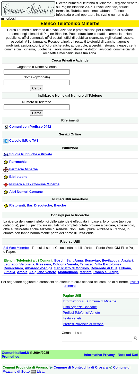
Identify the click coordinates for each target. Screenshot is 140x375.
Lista (41, 371)
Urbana (125, 268)
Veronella (26, 264)
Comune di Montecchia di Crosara (81, 367)
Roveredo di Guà (104, 268)
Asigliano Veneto (42, 272)
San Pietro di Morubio (71, 268)
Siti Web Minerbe (16, 248)
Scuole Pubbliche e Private (30, 154)
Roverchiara (13, 268)
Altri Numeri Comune (26, 192)
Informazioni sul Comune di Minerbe (89, 301)
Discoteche (43, 205)
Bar (29, 205)
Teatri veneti (72, 318)
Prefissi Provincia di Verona (83, 324)
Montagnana (68, 272)
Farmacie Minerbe (23, 169)
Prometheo (10, 356)
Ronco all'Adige (106, 272)
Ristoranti (17, 205)
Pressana (43, 264)
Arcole (22, 272)
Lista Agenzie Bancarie (80, 307)
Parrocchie (18, 162)
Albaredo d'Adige (38, 268)
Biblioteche (18, 177)
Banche (60, 205)
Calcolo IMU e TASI (24, 140)
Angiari (127, 260)
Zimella (9, 272)
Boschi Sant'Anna (68, 260)
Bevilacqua (110, 260)
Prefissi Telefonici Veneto (81, 313)
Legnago (11, 264)
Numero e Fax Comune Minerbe (34, 184)
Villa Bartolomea (108, 264)
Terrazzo (86, 264)
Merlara (86, 272)
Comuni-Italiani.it (15, 353)
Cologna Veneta (65, 264)
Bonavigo (92, 260)
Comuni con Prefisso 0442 (30, 126)
